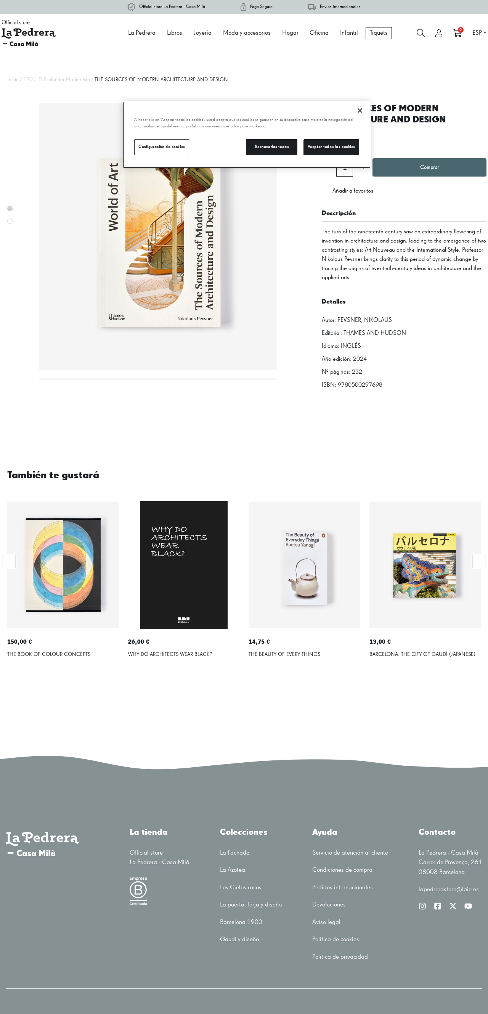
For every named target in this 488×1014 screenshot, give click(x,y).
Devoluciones (329, 905)
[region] (247, 134)
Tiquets (379, 33)
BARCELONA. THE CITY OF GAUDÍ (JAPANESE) (422, 654)
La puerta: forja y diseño (251, 905)
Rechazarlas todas (272, 147)
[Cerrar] (360, 110)
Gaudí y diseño (239, 939)
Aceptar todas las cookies (331, 147)
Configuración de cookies (161, 147)
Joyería (203, 33)
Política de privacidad (340, 957)
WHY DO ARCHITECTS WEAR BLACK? (170, 654)
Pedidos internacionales (342, 887)
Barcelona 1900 (241, 922)
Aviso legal (326, 922)
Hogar (290, 33)
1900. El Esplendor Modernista (56, 79)
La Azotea (232, 870)
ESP (477, 33)
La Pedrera (142, 33)
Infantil (349, 33)
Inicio (13, 79)
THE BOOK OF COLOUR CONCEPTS (48, 654)
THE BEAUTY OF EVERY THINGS (284, 654)
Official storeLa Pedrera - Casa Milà (159, 858)
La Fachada (235, 853)
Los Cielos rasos (241, 887)
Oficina (319, 33)
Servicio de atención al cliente (350, 853)
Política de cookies (335, 939)
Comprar (429, 167)
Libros (174, 33)
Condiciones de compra (342, 870)
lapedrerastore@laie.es (449, 889)
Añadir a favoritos (347, 191)
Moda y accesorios (247, 33)
